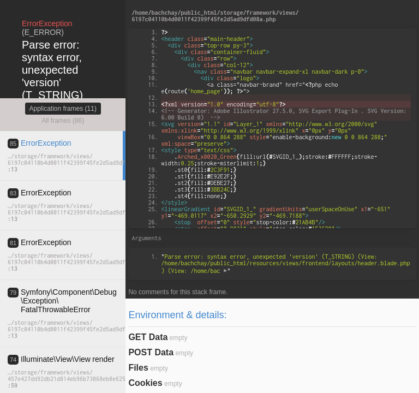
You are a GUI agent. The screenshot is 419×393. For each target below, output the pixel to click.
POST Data (150, 352)
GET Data (147, 337)
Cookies (145, 383)
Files (138, 367)
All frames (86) (62, 120)
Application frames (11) (63, 108)
